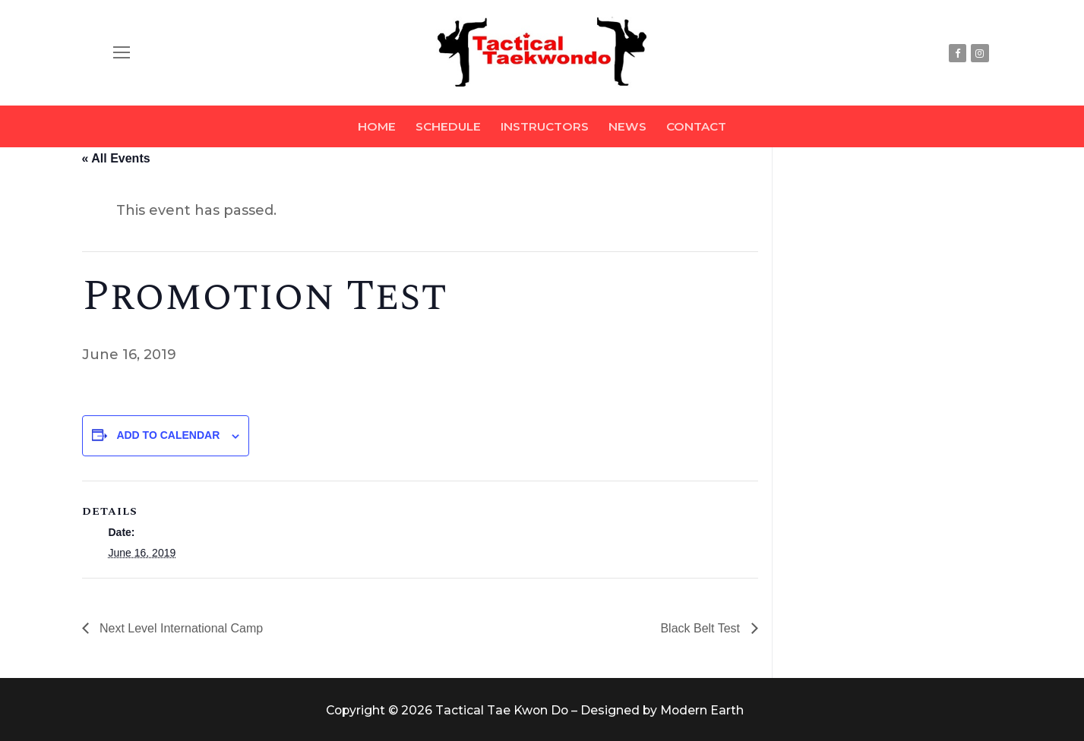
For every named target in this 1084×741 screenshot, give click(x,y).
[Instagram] (979, 52)
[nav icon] (122, 53)
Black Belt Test (701, 628)
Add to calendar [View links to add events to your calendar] (168, 435)
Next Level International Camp (180, 628)
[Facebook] (957, 52)
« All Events (116, 158)
